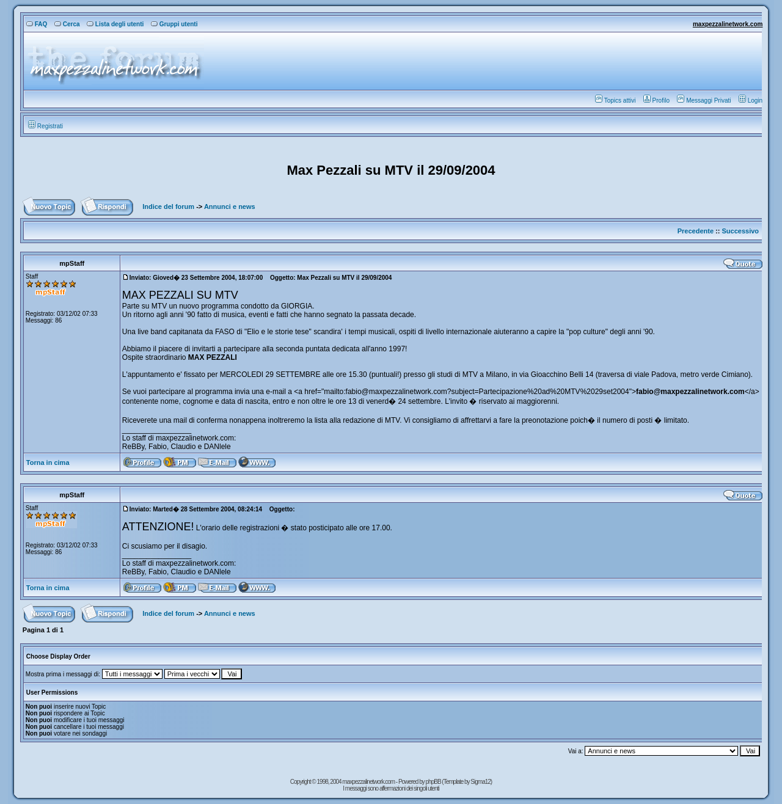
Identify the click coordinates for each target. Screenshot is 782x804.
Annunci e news (229, 206)
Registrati (45, 126)
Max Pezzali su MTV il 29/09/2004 (391, 170)
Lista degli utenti (115, 24)
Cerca (67, 24)
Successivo (740, 231)
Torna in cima (48, 462)
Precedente (696, 231)
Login (750, 100)
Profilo (656, 100)
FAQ (37, 24)
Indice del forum (168, 206)
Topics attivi (615, 100)
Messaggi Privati (704, 100)
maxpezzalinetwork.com (727, 24)
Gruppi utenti (174, 24)
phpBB (434, 781)
